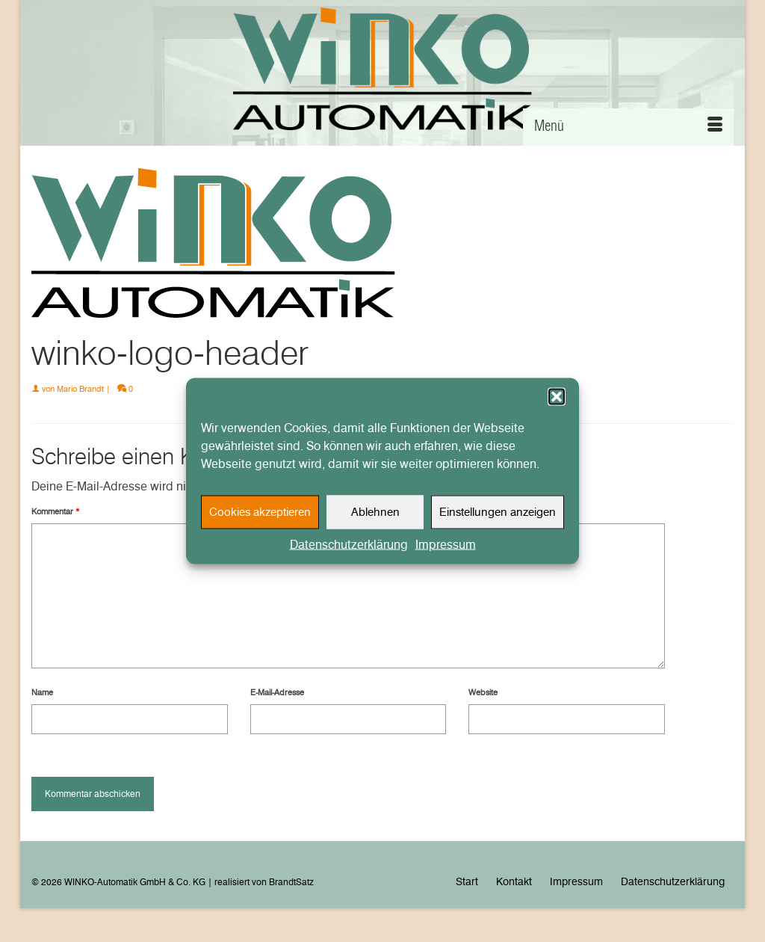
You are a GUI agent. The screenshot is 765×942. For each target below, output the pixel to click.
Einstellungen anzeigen (497, 518)
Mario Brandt (80, 389)
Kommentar (55, 511)
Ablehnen (375, 518)
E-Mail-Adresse (277, 692)
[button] (556, 402)
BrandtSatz (291, 881)
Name (42, 692)
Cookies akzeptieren (260, 518)
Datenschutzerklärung (349, 550)
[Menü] (628, 127)
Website (483, 692)
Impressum (445, 550)
